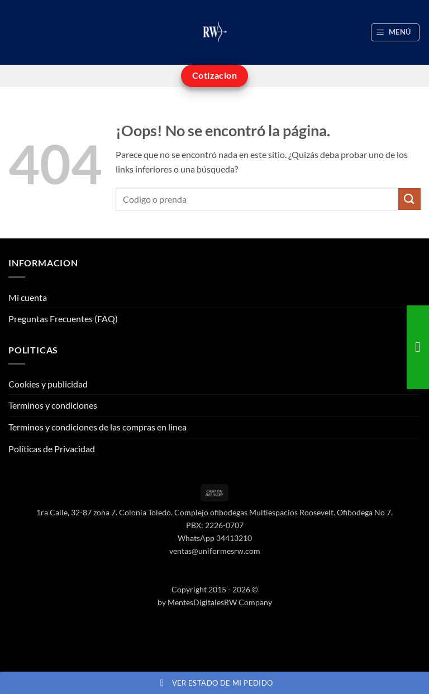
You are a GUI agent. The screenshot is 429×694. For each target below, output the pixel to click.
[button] (395, 32)
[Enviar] (409, 199)
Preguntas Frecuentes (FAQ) (63, 318)
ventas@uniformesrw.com (214, 551)
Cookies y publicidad (48, 384)
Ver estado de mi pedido (214, 682)
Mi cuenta (27, 297)
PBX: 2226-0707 (215, 525)
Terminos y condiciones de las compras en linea (97, 427)
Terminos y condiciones (52, 405)
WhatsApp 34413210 (215, 538)
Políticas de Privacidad (51, 448)
